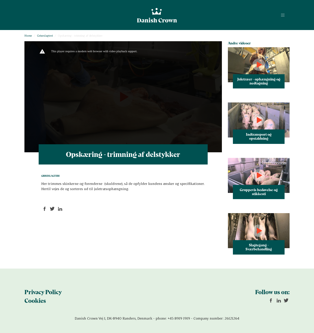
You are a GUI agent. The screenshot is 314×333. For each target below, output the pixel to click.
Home (28, 35)
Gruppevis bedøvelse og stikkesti (259, 192)
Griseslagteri (45, 35)
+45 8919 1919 (179, 318)
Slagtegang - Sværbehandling (259, 247)
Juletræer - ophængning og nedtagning (258, 81)
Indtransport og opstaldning (259, 136)
